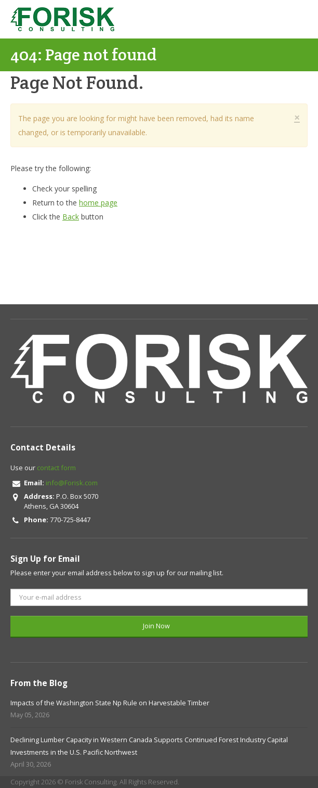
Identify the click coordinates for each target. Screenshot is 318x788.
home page (98, 203)
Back (70, 217)
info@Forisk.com (72, 482)
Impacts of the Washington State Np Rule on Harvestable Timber (109, 702)
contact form (56, 467)
